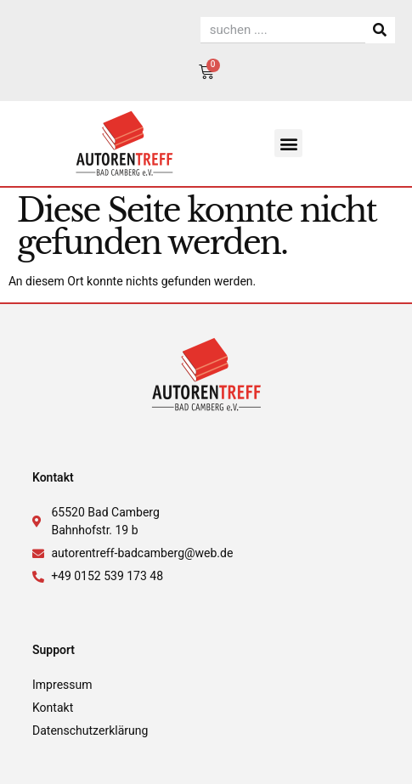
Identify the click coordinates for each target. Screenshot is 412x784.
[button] (288, 143)
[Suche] (380, 30)
